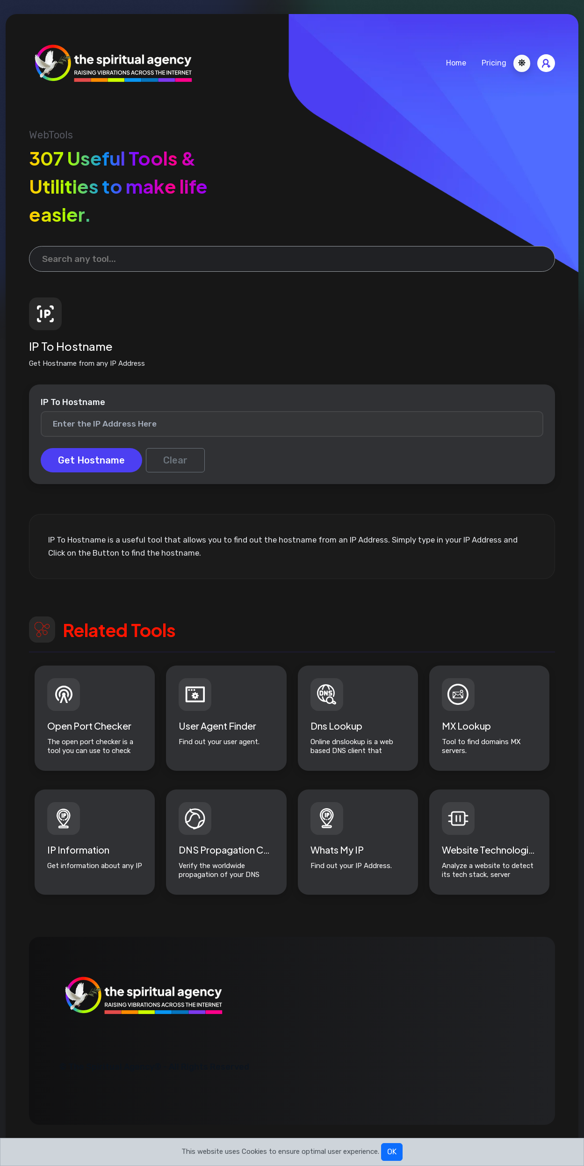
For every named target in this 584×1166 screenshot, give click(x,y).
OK (392, 1151)
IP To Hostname (73, 402)
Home (456, 62)
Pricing (494, 62)
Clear (175, 460)
